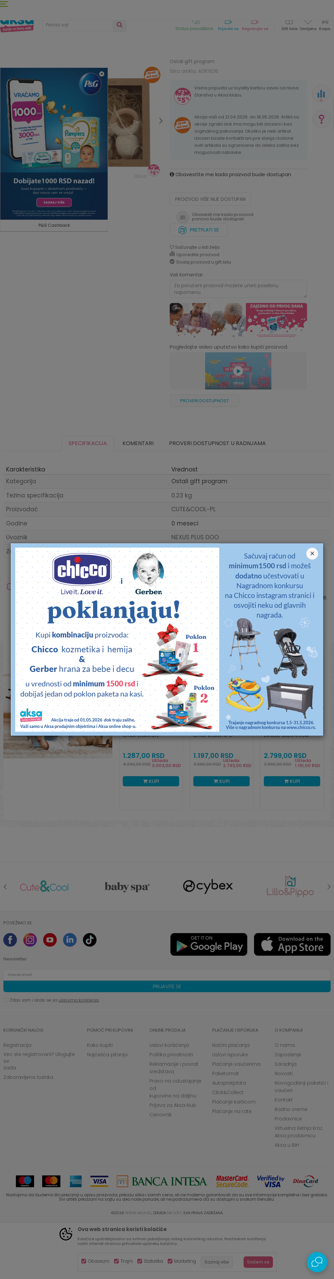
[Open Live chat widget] (317, 1262)
